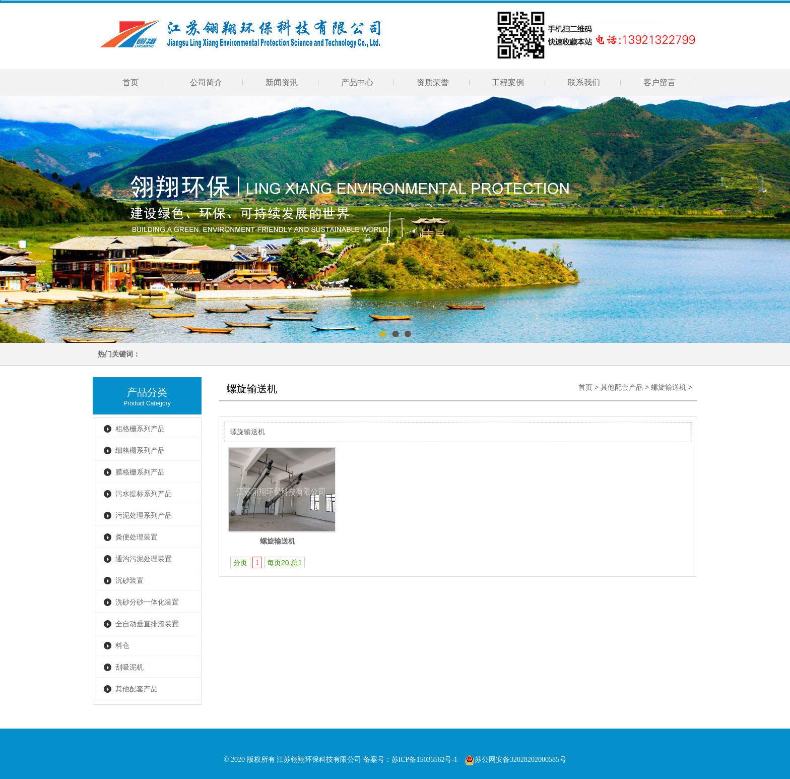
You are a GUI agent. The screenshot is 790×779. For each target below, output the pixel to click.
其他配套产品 (136, 689)
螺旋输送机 (668, 387)
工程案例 (508, 82)
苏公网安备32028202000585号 (515, 759)
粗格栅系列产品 (140, 429)
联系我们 (584, 82)
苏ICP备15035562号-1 (424, 759)
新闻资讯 (282, 82)
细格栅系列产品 (140, 450)
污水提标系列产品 (143, 494)
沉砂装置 (129, 580)
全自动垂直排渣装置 (147, 624)
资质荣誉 (433, 82)
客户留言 (659, 82)
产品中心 (357, 82)
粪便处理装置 (136, 537)
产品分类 (147, 392)
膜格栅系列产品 (140, 472)
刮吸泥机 (129, 667)
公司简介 (206, 82)
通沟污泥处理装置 (143, 559)
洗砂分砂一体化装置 (147, 602)
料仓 (122, 645)
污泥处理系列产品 (143, 515)
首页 (130, 82)
